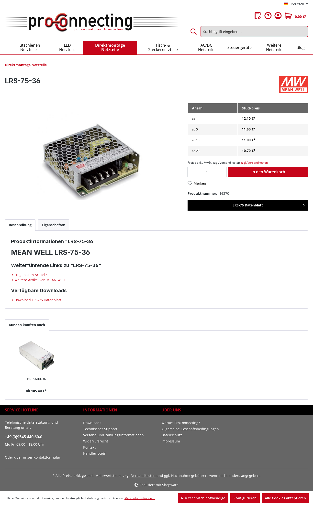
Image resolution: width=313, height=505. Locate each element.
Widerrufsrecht (95, 441)
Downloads (92, 422)
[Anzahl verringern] (193, 172)
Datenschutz (171, 435)
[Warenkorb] (295, 15)
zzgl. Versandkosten (254, 163)
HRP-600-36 (36, 378)
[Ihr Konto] (278, 15)
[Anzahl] (206, 172)
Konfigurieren (245, 498)
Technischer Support (100, 429)
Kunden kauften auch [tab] (27, 324)
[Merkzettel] (258, 15)
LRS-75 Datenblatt (248, 205)
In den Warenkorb (268, 171)
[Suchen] (194, 31)
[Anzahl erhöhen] (221, 172)
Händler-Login (94, 453)
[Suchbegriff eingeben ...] (254, 31)
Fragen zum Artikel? (30, 274)
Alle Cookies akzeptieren (285, 498)
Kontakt (89, 447)
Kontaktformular (47, 457)
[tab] (20, 224)
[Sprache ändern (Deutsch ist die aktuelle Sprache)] (296, 4)
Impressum (170, 441)
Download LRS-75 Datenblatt (37, 300)
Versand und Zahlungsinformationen (113, 435)
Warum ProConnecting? (180, 422)
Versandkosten (143, 475)
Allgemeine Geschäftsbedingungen (190, 429)
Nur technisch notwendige (203, 498)
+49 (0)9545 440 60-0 (23, 437)
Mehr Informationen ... (139, 498)
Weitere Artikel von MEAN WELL (39, 280)
